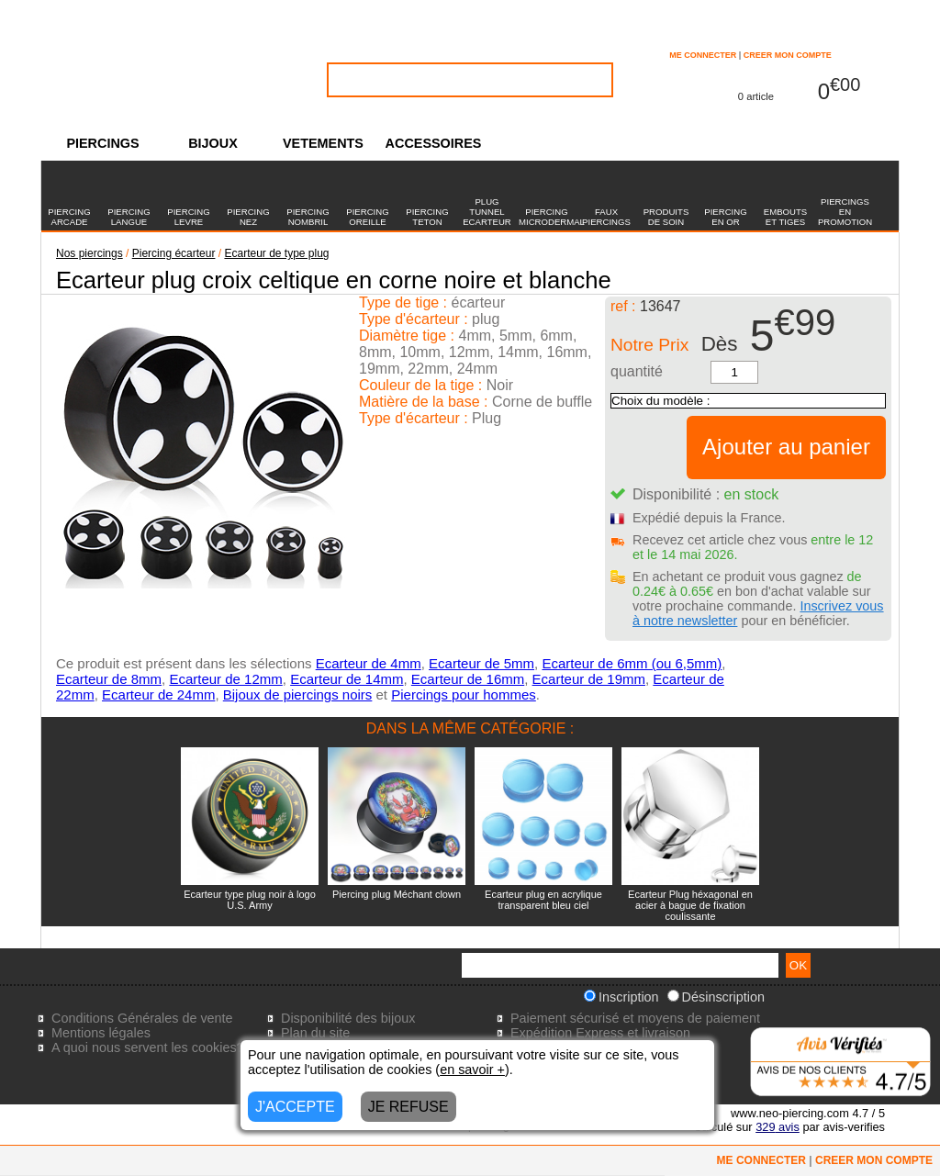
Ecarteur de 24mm (158, 694)
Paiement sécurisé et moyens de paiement (635, 1018)
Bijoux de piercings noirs (298, 694)
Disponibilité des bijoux (348, 1018)
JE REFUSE (408, 1106)
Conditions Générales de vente (142, 1018)
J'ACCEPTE (295, 1106)
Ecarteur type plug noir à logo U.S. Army (250, 900)
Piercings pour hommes (463, 694)
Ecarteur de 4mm (368, 663)
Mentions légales (101, 1032)
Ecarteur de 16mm (467, 679)
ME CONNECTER (702, 55)
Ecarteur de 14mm (346, 679)
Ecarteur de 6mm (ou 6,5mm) (632, 663)
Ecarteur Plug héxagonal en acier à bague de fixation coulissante (690, 905)
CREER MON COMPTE (788, 55)
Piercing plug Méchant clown (396, 894)
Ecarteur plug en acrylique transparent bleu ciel (543, 900)
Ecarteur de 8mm (109, 679)
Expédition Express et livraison (600, 1032)
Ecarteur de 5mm (481, 663)
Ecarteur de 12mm (225, 679)
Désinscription (716, 997)
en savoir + (472, 1069)
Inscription (621, 997)
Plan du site (315, 1032)
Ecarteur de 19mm (588, 679)
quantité (636, 371)
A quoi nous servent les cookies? (147, 1047)
